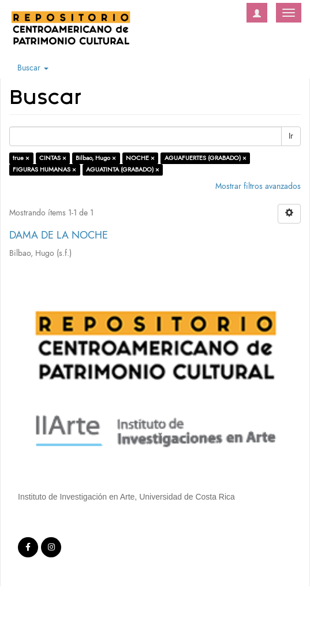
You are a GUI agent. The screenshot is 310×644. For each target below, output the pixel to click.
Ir (291, 136)
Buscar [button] (32, 67)
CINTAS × (52, 158)
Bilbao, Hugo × (96, 158)
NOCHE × (140, 158)
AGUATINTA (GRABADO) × (122, 169)
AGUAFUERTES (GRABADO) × (205, 158)
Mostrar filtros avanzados (258, 186)
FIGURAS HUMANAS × (44, 169)
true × (21, 158)
